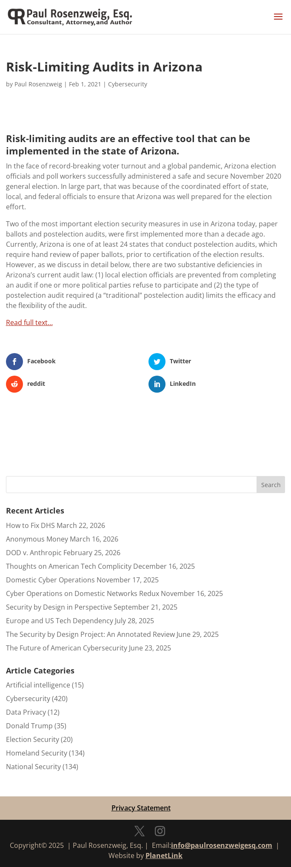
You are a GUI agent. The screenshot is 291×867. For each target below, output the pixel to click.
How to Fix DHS (30, 525)
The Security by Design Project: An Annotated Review (90, 634)
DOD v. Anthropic (34, 552)
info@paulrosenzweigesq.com (221, 845)
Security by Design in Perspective (59, 607)
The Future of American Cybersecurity (66, 648)
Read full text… (29, 322)
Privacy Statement (141, 808)
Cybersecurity (127, 84)
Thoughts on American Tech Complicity (68, 566)
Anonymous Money (37, 539)
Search (271, 485)
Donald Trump (29, 725)
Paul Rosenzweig (38, 84)
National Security (33, 766)
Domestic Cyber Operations (50, 580)
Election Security (32, 739)
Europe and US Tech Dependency (59, 620)
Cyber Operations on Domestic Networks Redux (82, 593)
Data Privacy (26, 712)
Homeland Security (36, 753)
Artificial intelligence (38, 685)
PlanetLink (164, 855)
